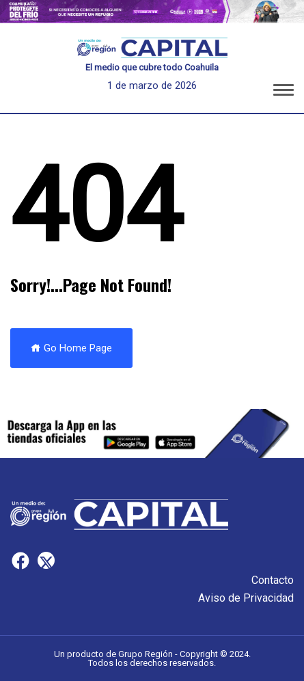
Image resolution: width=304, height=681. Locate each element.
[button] (283, 92)
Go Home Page (71, 348)
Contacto (272, 580)
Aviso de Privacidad (246, 597)
